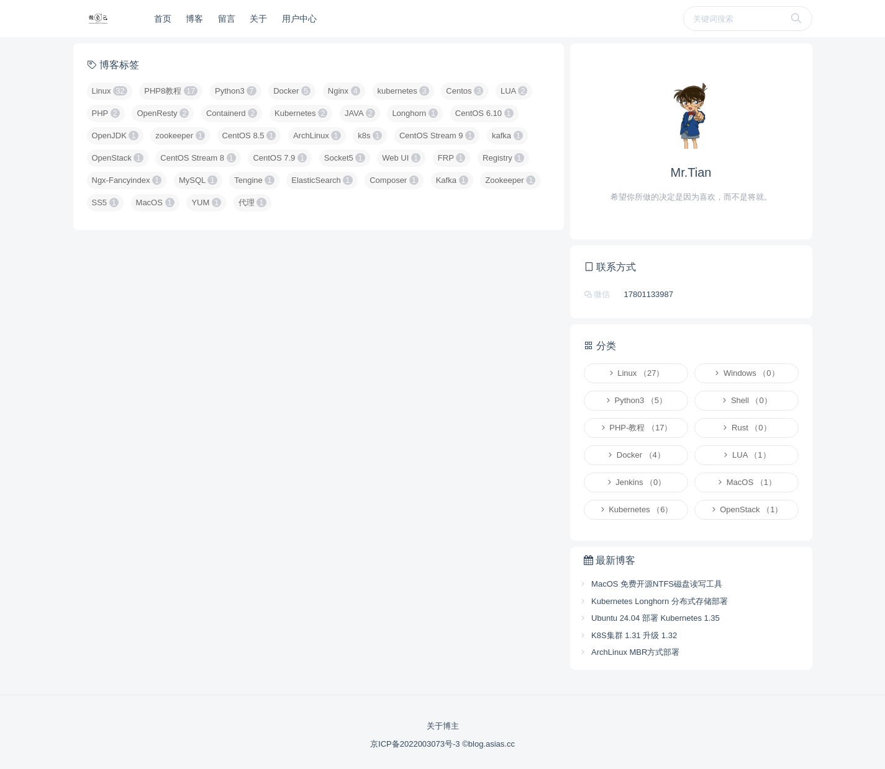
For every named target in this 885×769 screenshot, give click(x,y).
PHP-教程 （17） (636, 427)
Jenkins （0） (636, 482)
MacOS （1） (746, 482)
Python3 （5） (635, 400)
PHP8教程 (170, 91)
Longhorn (415, 113)
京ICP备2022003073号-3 (416, 744)
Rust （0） (746, 427)
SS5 (105, 202)
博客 (194, 19)
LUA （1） (746, 455)
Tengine (254, 180)
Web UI (401, 157)
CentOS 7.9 (280, 157)
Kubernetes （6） (636, 509)
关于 (258, 19)
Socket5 (344, 157)
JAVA (360, 113)
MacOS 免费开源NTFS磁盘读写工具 (651, 584)
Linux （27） (636, 373)
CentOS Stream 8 (197, 157)
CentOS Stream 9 (436, 135)
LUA (514, 91)
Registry (503, 157)
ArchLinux (317, 135)
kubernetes (403, 91)
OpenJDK (115, 135)
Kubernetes (301, 113)
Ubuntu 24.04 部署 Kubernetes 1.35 (649, 618)
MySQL (198, 180)
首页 (162, 19)
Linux (109, 91)
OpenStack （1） (746, 509)
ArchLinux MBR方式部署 (629, 652)
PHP (106, 113)
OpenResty (163, 113)
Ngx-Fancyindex (127, 180)
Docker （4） (635, 455)
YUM (206, 202)
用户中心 (299, 19)
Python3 (235, 91)
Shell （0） (745, 400)
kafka (507, 135)
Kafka (452, 180)
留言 (226, 19)
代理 (252, 202)
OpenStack (117, 157)
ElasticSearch (321, 180)
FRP (452, 157)
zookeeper (180, 135)
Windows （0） (746, 373)
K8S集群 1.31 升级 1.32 (628, 635)
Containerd (231, 113)
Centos (464, 91)
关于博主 (443, 726)
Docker (292, 91)
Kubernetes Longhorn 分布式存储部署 (653, 601)
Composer (394, 180)
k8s (370, 135)
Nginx (344, 91)
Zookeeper (510, 180)
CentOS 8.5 (249, 135)
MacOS (155, 202)
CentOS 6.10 (484, 113)
